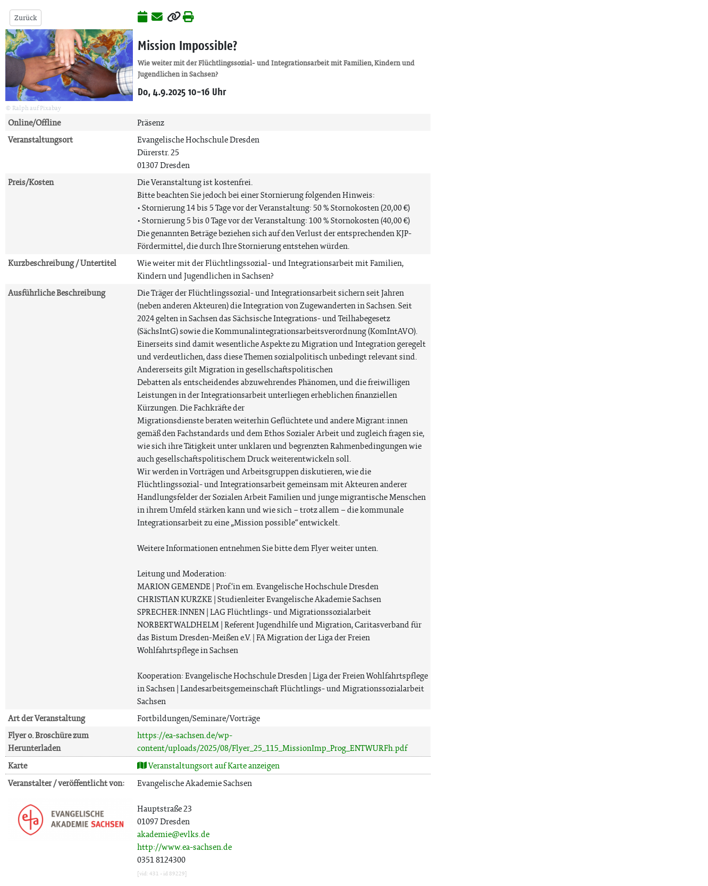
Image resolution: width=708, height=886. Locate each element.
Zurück (25, 18)
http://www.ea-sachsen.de (184, 846)
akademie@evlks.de (173, 834)
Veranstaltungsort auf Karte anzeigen (208, 765)
